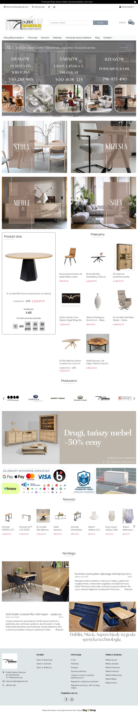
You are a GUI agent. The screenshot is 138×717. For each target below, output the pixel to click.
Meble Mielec (111, 679)
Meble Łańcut (111, 660)
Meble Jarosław (112, 664)
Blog (97, 37)
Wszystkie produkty (14, 37)
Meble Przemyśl (112, 671)
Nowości (45, 37)
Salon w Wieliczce (44, 668)
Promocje (32, 37)
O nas (73, 660)
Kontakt (107, 37)
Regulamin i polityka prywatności (84, 682)
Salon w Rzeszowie (44, 660)
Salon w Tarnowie (43, 664)
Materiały (57, 37)
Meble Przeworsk (112, 668)
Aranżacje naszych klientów (78, 37)
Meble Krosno (111, 683)
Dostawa (74, 668)
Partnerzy (75, 664)
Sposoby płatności (78, 671)
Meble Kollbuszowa (113, 675)
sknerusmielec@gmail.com (17, 681)
